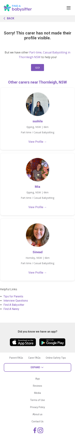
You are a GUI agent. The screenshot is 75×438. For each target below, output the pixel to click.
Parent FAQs (16, 357)
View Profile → (37, 141)
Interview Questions (15, 300)
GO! (37, 67)
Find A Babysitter (13, 304)
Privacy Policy (37, 407)
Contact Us (37, 421)
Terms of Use (37, 400)
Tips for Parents (13, 296)
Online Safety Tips (56, 357)
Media (37, 393)
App (37, 378)
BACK (8, 18)
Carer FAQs (34, 357)
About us (37, 414)
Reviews (37, 385)
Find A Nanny (11, 309)
